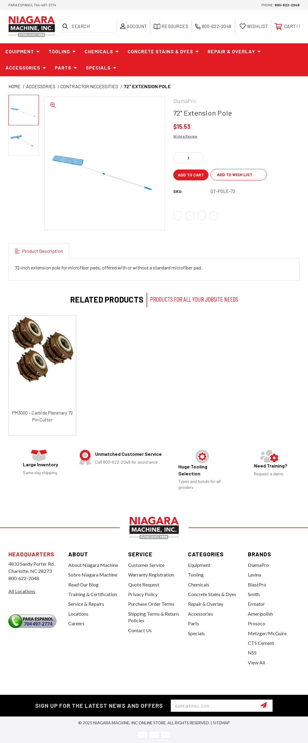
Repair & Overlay (234, 51)
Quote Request (143, 584)
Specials (101, 67)
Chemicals (102, 51)
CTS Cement (261, 643)
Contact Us (140, 630)
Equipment (22, 51)
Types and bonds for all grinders (199, 484)
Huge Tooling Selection (192, 470)
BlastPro (257, 584)
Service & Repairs (86, 604)
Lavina (254, 574)
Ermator (256, 604)
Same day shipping (40, 472)
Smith (254, 594)
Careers (76, 623)
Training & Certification (92, 594)
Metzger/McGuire (267, 633)
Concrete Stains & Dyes (163, 51)
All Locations (21, 591)
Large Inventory (40, 464)
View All (256, 662)
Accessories (25, 67)
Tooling (62, 51)
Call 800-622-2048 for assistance (126, 462)
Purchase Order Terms (151, 604)
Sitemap (221, 722)
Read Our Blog (83, 584)
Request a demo (268, 473)
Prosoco (256, 623)
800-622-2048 (287, 5)
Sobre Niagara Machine (92, 574)
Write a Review (185, 136)
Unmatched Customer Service (128, 454)
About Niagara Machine (93, 565)
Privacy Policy (143, 594)
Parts (66, 67)
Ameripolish (260, 614)
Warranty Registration (151, 574)
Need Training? (270, 465)
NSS (252, 652)
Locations (78, 614)
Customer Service (146, 565)
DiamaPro (258, 565)
